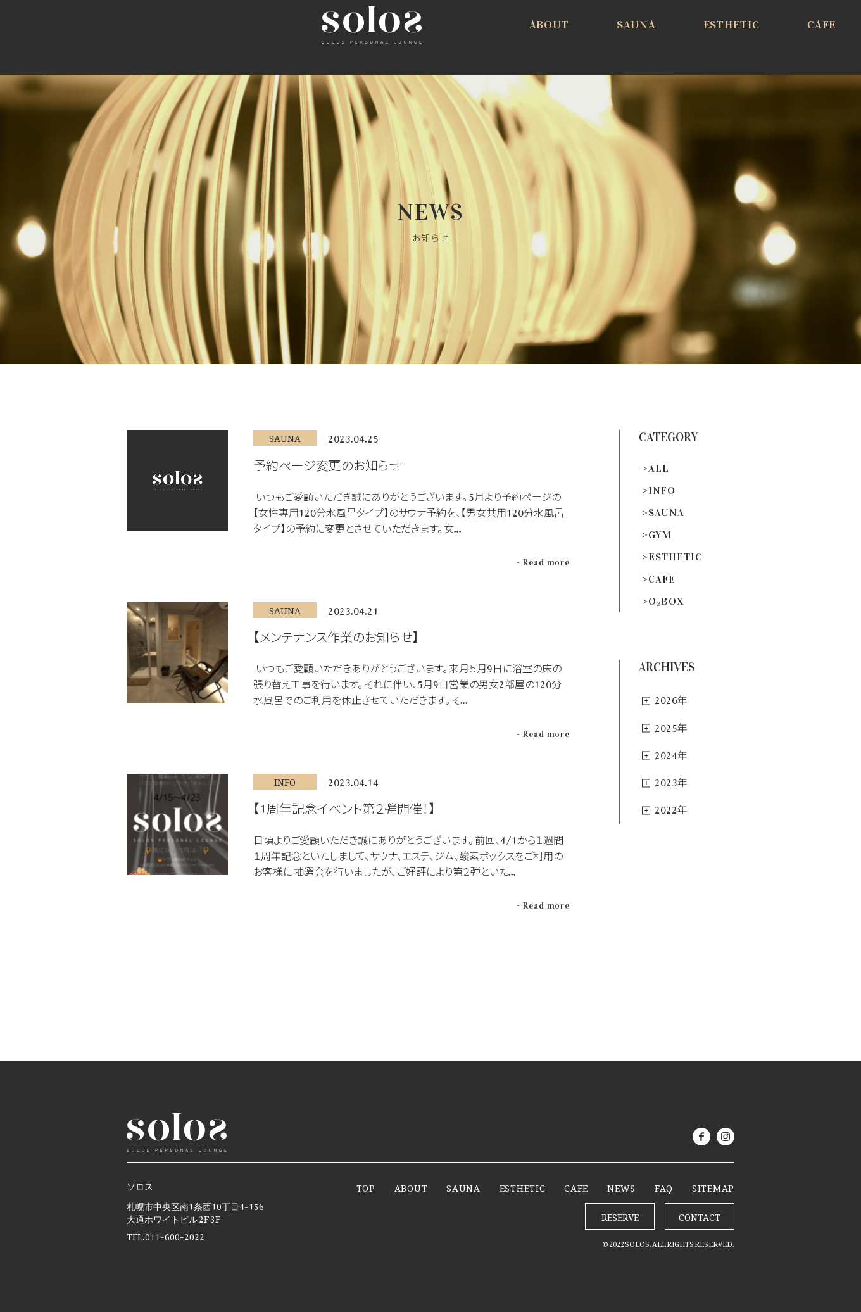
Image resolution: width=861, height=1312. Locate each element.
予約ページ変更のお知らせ (327, 462)
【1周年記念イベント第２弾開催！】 (344, 805)
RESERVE (792, 39)
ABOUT (411, 1186)
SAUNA (666, 513)
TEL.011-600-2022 (165, 1234)
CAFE (662, 579)
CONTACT (699, 1215)
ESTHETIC (675, 557)
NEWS (621, 1186)
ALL (658, 468)
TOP (365, 1186)
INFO (662, 490)
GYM (660, 535)
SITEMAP (713, 1186)
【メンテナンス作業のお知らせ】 (335, 634)
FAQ (664, 1186)
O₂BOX (666, 601)
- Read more (543, 562)
